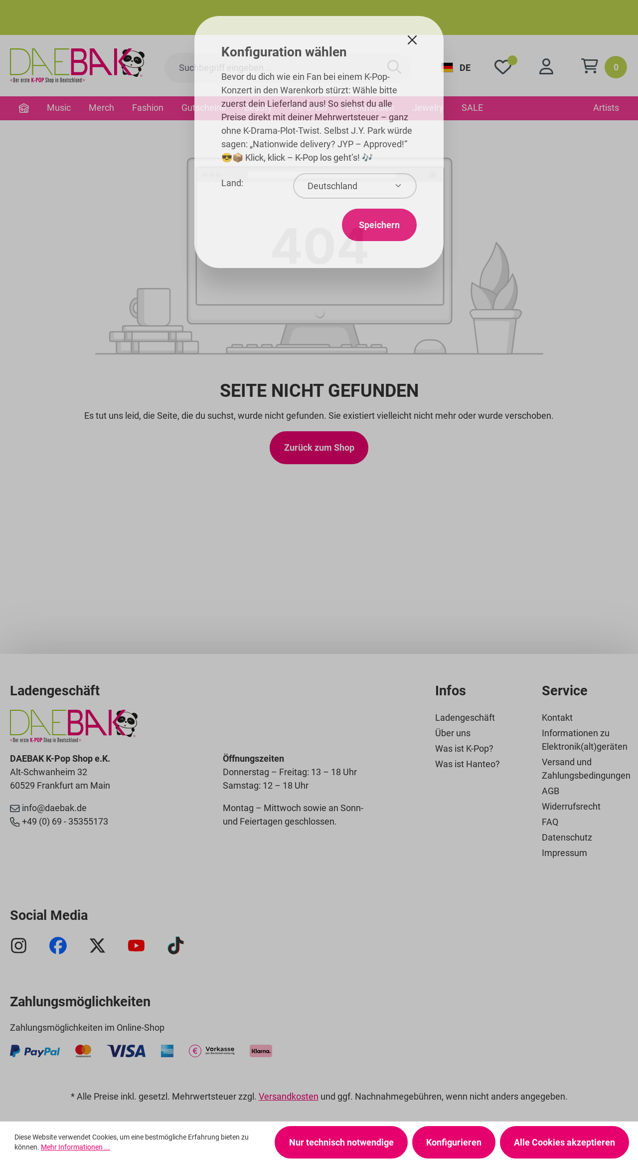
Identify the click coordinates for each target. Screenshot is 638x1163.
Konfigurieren (453, 1142)
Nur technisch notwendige (341, 1142)
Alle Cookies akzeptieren (564, 1142)
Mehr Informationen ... (75, 1147)
